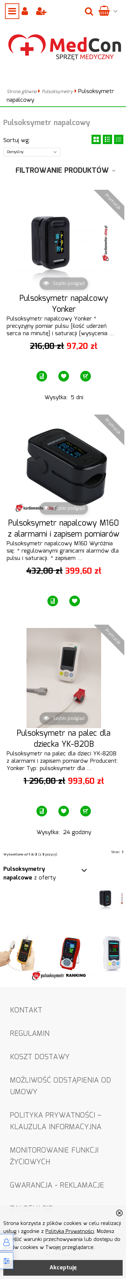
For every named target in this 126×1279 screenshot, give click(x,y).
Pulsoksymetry (57, 91)
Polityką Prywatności (69, 1232)
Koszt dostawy (40, 1057)
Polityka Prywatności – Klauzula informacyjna (55, 1121)
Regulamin (29, 1034)
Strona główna (21, 91)
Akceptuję (63, 1267)
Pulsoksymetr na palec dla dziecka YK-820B (63, 739)
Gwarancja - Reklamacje (57, 1185)
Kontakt (26, 1010)
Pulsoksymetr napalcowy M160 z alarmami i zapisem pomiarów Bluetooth (63, 534)
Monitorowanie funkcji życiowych (54, 1156)
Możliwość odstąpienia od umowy (60, 1086)
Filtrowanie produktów (62, 170)
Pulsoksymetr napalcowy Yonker (64, 304)
